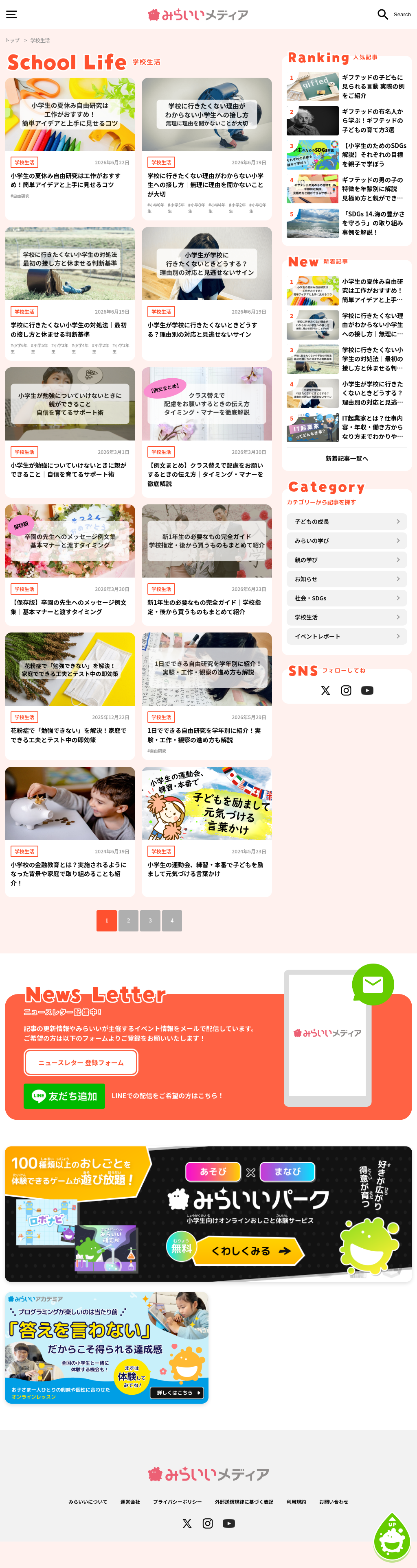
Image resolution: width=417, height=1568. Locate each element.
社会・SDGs (310, 725)
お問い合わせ (334, 1527)
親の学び (306, 687)
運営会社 (130, 1527)
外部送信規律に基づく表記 (244, 1527)
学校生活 (306, 744)
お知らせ (306, 706)
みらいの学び (312, 668)
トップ (12, 40)
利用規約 (296, 1527)
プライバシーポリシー (177, 1527)
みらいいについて (88, 1527)
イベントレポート (317, 763)
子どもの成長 (312, 649)
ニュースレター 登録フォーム (81, 1089)
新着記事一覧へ (346, 562)
